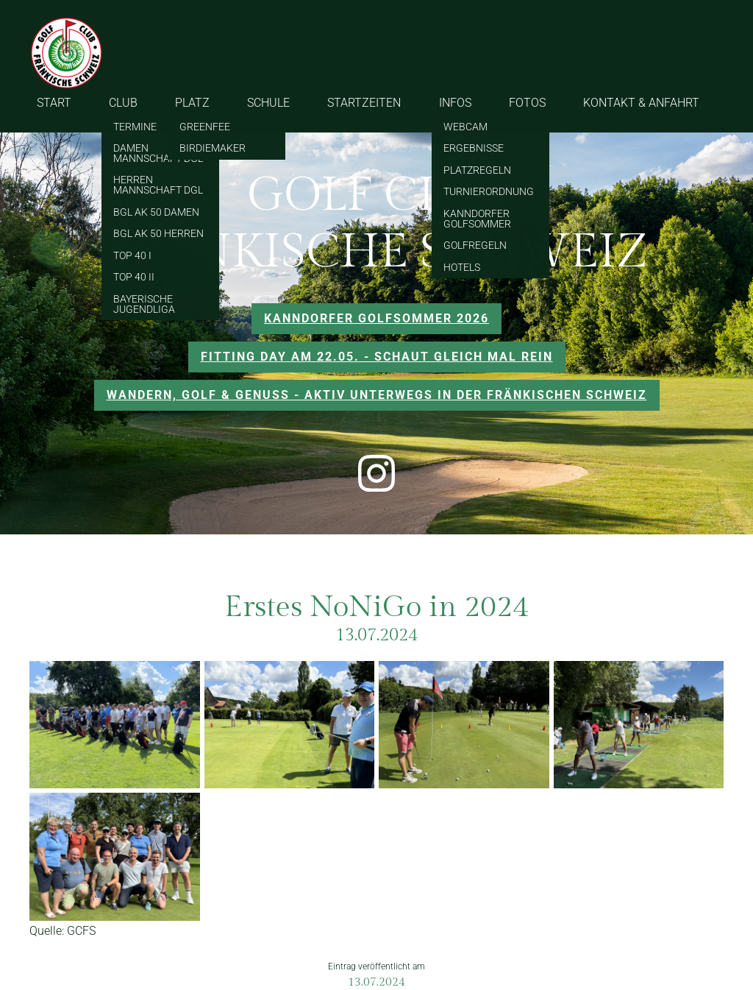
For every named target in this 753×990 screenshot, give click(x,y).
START (54, 103)
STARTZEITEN (364, 103)
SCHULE (268, 103)
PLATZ (192, 103)
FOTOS (527, 103)
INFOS (455, 103)
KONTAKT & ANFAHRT (641, 103)
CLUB (123, 103)
